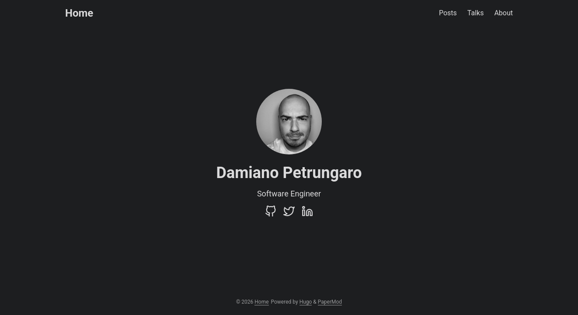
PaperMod (330, 302)
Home (79, 13)
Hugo (305, 302)
